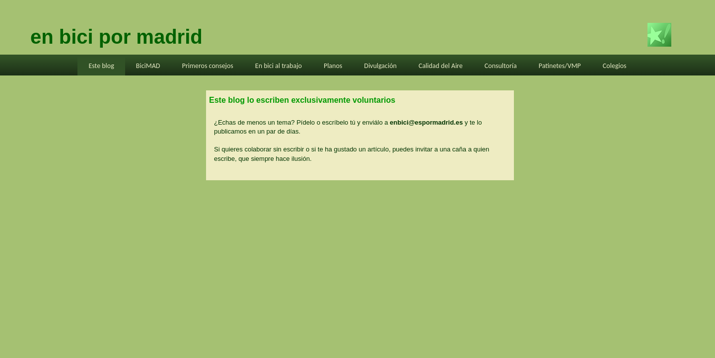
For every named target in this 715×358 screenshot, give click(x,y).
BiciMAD (148, 66)
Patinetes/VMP (560, 66)
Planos (333, 66)
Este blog (101, 66)
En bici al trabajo (278, 66)
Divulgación (380, 66)
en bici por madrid (116, 37)
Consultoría (501, 66)
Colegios (615, 66)
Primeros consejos (207, 66)
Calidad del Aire (441, 66)
